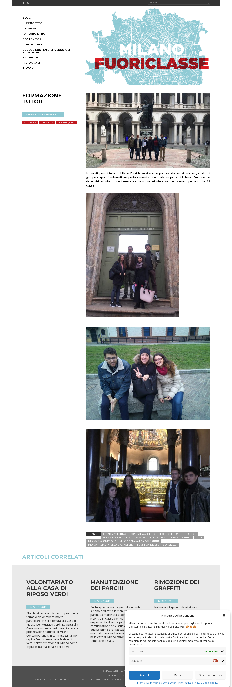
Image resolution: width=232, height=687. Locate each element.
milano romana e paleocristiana (139, 541)
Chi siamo (30, 28)
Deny (177, 675)
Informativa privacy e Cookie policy (156, 683)
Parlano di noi (34, 33)
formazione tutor (180, 537)
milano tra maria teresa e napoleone (110, 544)
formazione (157, 537)
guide (199, 537)
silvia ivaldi (170, 544)
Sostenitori (32, 39)
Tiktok (28, 68)
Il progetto (33, 23)
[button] (224, 615)
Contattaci (32, 44)
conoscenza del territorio (147, 533)
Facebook (31, 57)
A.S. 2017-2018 (30, 122)
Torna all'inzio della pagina (116, 671)
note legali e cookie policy (100, 679)
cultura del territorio (182, 533)
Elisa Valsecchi (112, 537)
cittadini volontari (115, 533)
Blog (27, 17)
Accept (144, 675)
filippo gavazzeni (135, 537)
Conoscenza (47, 122)
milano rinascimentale (102, 541)
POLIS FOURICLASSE (78, 679)
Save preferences (210, 675)
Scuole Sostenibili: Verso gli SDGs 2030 (46, 51)
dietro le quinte (66, 122)
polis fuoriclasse (148, 544)
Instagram (31, 62)
